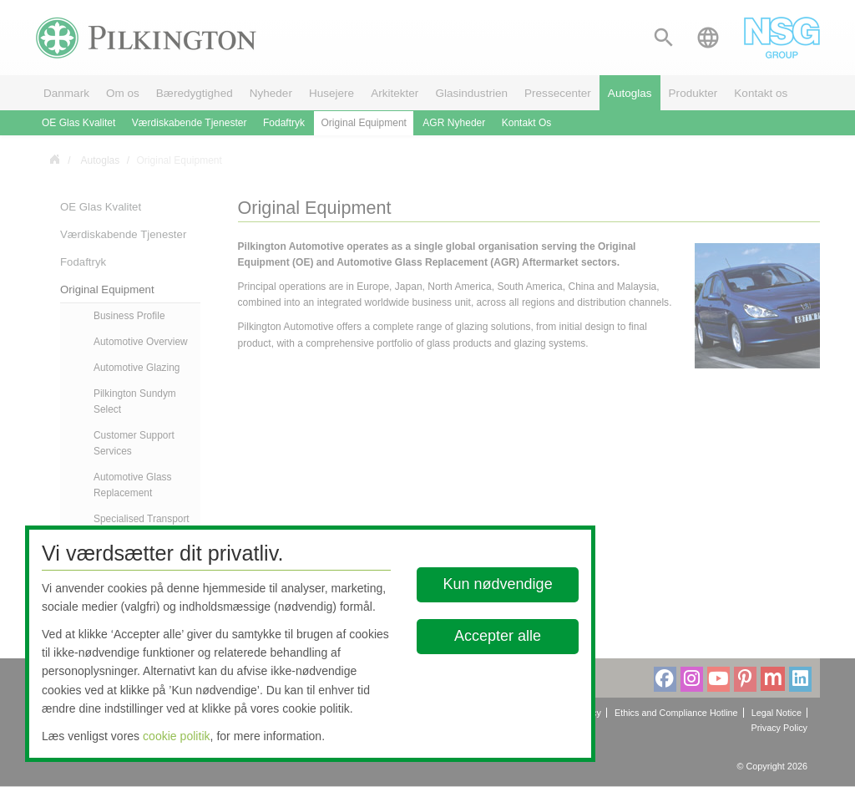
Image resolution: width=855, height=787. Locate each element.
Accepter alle (498, 635)
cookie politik (176, 736)
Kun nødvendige (498, 584)
